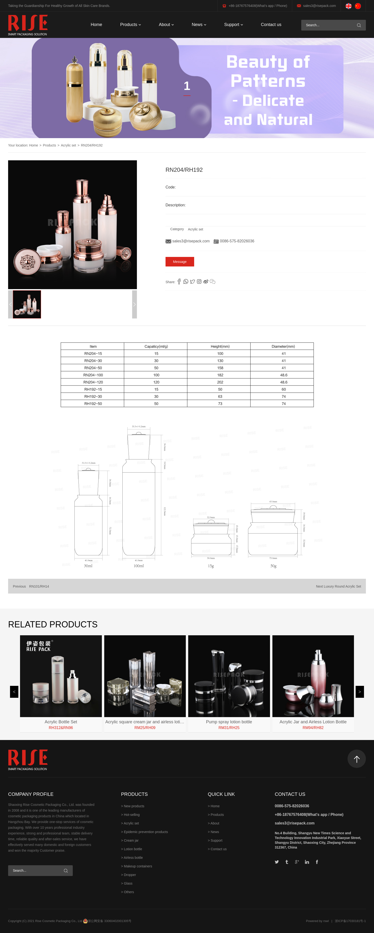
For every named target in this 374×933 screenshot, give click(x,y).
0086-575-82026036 (234, 241)
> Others (127, 892)
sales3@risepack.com (319, 6)
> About (213, 823)
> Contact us (217, 849)
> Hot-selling (130, 815)
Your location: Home (23, 145)
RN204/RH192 (92, 145)
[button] (134, 304)
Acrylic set (68, 145)
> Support (215, 840)
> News (213, 832)
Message (180, 262)
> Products (216, 815)
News (199, 24)
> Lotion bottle (131, 849)
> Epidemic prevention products (144, 832)
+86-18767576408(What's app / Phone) (309, 815)
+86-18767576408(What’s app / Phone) (258, 6)
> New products (132, 806)
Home (96, 24)
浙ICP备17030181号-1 (350, 921)
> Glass (126, 883)
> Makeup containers (136, 866)
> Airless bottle (132, 858)
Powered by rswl (317, 921)
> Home (213, 806)
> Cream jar (130, 840)
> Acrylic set (130, 823)
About (166, 24)
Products (130, 24)
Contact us (271, 24)
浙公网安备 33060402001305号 (109, 921)
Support (233, 24)
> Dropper (128, 875)
